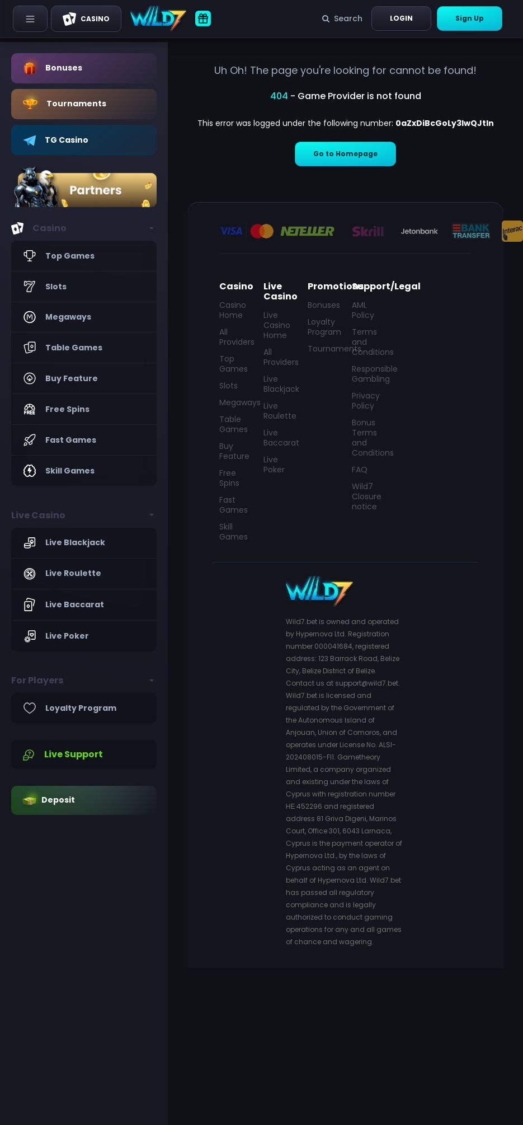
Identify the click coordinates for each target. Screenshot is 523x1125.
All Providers (234, 337)
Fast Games (233, 505)
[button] (84, 228)
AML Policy (363, 310)
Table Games (233, 424)
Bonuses (323, 305)
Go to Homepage (345, 153)
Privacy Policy (366, 401)
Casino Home (232, 310)
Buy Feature (234, 451)
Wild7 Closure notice (366, 496)
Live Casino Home (276, 325)
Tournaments (323, 349)
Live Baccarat (278, 438)
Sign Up (469, 18)
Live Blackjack (278, 384)
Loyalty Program (323, 327)
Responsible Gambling (367, 374)
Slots (228, 386)
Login (401, 18)
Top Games (233, 364)
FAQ (359, 470)
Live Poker (274, 464)
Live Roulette (278, 411)
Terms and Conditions (367, 342)
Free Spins (229, 478)
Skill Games (233, 532)
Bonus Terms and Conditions (367, 438)
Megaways (234, 402)
